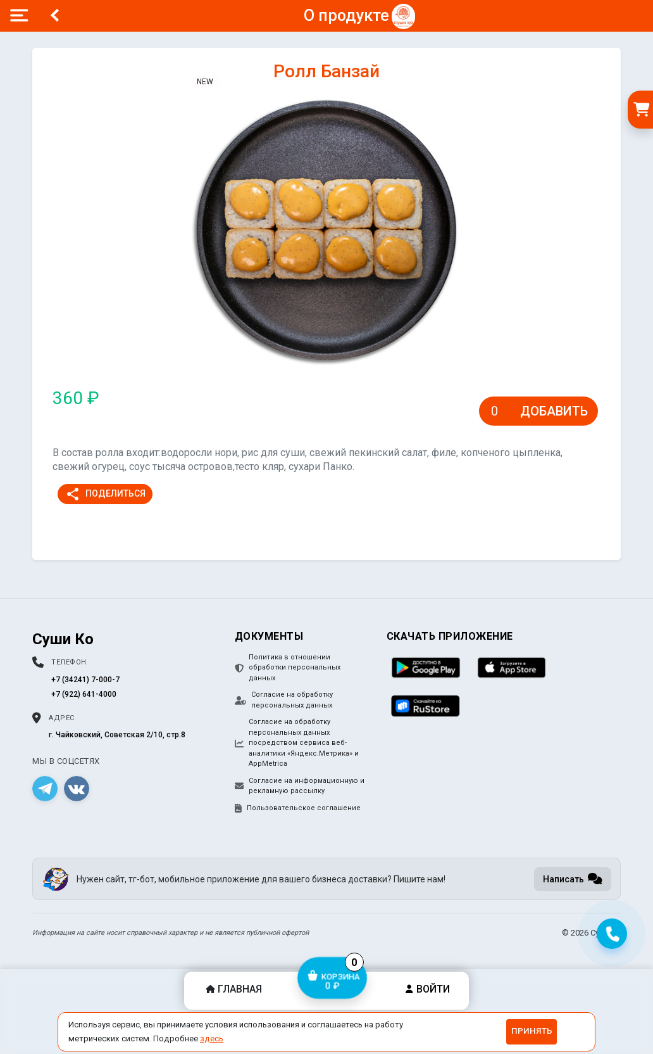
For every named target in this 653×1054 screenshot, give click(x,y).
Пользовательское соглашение (298, 808)
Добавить (554, 411)
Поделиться (105, 494)
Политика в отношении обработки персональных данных (287, 667)
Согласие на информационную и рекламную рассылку (299, 786)
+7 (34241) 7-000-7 (85, 679)
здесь (211, 1038)
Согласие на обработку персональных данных (284, 699)
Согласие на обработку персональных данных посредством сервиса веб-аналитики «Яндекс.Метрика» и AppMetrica (297, 743)
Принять (531, 1031)
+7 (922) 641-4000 (83, 694)
